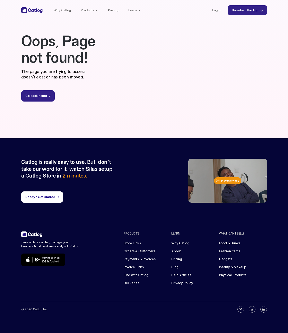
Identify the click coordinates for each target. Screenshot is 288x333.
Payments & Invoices (140, 259)
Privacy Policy (182, 283)
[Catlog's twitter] (240, 309)
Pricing (113, 10)
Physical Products (232, 275)
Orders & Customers (139, 251)
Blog (174, 267)
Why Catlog (62, 10)
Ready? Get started (42, 197)
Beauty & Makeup (232, 267)
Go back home (38, 96)
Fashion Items (229, 251)
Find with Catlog (136, 275)
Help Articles (181, 275)
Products (89, 10)
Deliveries (131, 283)
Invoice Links (134, 267)
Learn (134, 10)
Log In (216, 10)
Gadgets (225, 259)
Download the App (247, 10)
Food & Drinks (229, 243)
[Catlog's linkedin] (263, 309)
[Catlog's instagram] (252, 309)
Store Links (132, 243)
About (176, 251)
